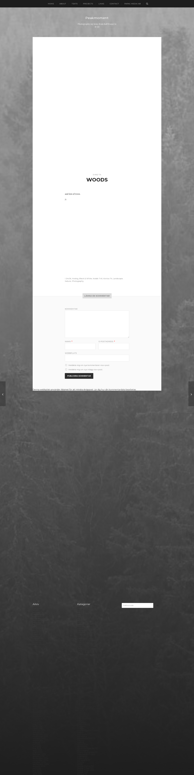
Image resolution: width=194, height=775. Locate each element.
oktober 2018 (39, 505)
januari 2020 (39, 476)
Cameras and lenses (87, 486)
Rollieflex (81, 694)
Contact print (83, 500)
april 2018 (37, 517)
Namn (68, 341)
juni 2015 (37, 585)
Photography (78, 281)
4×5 (79, 450)
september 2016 (41, 555)
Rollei (80, 688)
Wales (80, 741)
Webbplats (71, 353)
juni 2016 (37, 561)
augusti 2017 (39, 533)
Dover (80, 525)
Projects (88, 4)
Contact (114, 4)
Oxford (80, 658)
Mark (79, 634)
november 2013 (40, 622)
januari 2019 (39, 500)
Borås (80, 484)
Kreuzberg (82, 616)
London (81, 628)
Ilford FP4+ (82, 583)
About (62, 4)
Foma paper (83, 539)
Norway (81, 656)
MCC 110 (81, 638)
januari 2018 (39, 523)
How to (80, 579)
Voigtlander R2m (85, 739)
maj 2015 (37, 587)
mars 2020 (38, 472)
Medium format (85, 640)
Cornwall (81, 507)
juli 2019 (37, 488)
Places (80, 670)
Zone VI (81, 747)
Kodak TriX (97, 278)
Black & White (85, 278)
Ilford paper (83, 589)
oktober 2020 (39, 458)
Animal (80, 468)
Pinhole (81, 668)
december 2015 (40, 573)
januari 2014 (39, 618)
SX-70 (80, 723)
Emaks (80, 529)
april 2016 (37, 565)
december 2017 (40, 525)
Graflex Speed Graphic (88, 569)
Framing (81, 551)
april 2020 (38, 470)
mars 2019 (38, 496)
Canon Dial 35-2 (85, 490)
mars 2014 (38, 614)
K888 (80, 603)
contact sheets (84, 502)
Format (81, 549)
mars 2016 (37, 567)
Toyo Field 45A (84, 731)
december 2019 (40, 478)
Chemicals (82, 494)
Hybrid (80, 581)
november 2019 (40, 480)
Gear (79, 559)
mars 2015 (37, 591)
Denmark (82, 515)
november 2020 (41, 456)
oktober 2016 (39, 553)
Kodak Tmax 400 (85, 609)
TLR (79, 727)
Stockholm (82, 716)
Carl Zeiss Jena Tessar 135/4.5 (91, 492)
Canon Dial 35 (84, 488)
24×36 (80, 448)
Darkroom (82, 509)
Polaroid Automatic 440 (89, 680)
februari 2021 (39, 450)
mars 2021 (38, 448)
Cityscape (81, 496)
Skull (79, 708)
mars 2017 (38, 543)
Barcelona (82, 472)
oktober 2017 (39, 529)
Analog (75, 278)
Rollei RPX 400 (84, 690)
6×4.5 (79, 454)
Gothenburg (83, 563)
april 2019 (37, 494)
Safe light (82, 698)
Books (80, 482)
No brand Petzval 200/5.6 (89, 650)
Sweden (81, 722)
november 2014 (40, 599)
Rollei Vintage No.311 (87, 692)
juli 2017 (37, 535)
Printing (81, 686)
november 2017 (40, 527)
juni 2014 (37, 609)
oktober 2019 (39, 482)
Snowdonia (82, 710)
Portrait (81, 684)
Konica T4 (107, 278)
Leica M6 (81, 626)
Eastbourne (83, 527)
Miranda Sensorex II (87, 642)
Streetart (81, 720)
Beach (80, 474)
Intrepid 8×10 (83, 599)
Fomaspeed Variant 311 (88, 545)
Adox (79, 462)
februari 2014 (39, 616)
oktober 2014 (39, 601)
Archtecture (83, 470)
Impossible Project (86, 593)
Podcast (81, 676)
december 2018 (40, 502)
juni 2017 (37, 537)
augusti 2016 (39, 557)
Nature (68, 281)
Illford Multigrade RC (87, 591)
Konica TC (82, 614)
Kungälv (81, 618)
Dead (80, 511)
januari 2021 (39, 452)
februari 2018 (39, 521)
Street (80, 718)
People (80, 664)
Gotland (81, 565)
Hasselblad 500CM (86, 577)
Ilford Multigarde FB (87, 587)
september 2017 (41, 531)
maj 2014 (37, 611)
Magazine (82, 630)
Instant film (83, 597)
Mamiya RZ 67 (84, 632)
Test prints (82, 725)
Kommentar (71, 309)
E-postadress (107, 341)
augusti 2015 (39, 581)
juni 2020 (37, 466)
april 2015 (37, 589)
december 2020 (41, 454)
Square (81, 714)
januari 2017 (39, 547)
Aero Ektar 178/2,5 (86, 464)
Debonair (81, 513)
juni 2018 (37, 513)
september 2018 (41, 507)
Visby (79, 737)
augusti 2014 (39, 605)
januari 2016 (38, 571)
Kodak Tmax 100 (85, 607)
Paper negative (84, 662)
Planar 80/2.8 (84, 672)
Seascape (81, 700)
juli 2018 (37, 511)
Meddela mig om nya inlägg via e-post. (85, 369)
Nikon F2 (81, 648)
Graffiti (80, 567)
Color (80, 498)
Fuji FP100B (83, 553)
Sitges (80, 706)
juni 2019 (37, 490)
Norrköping (83, 654)
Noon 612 (81, 652)
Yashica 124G (83, 743)
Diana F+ (81, 519)
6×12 (79, 452)
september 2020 (41, 460)
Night (80, 646)
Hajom (80, 571)
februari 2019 (39, 498)
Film (79, 537)
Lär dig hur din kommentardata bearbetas (115, 389)
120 (79, 446)
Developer (82, 517)
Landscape (118, 278)
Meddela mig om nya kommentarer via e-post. (89, 365)
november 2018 (40, 504)
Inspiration (82, 595)
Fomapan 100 (84, 543)
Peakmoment (97, 18)
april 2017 (37, 541)
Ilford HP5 (82, 585)
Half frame (82, 573)
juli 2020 (37, 464)
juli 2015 (37, 583)
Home (51, 4)
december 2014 (40, 597)
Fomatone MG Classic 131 (89, 547)
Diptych (81, 521)
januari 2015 (38, 595)
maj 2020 (37, 468)
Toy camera (83, 729)
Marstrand (82, 636)
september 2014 (41, 603)
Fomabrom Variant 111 (87, 541)
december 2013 (40, 620)
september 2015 (41, 579)
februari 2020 (39, 474)
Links (101, 4)
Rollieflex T (82, 696)
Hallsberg (82, 575)
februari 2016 (39, 569)
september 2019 (41, 484)
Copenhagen (83, 505)
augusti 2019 (39, 486)
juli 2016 (37, 559)
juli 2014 (37, 607)
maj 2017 (37, 539)
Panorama (82, 660)
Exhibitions (82, 533)
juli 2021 (37, 446)
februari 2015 (39, 593)
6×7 (79, 458)
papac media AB (132, 4)
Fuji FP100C (83, 555)
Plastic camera (84, 674)
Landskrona (83, 622)
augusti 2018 (39, 509)
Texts (75, 4)
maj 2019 (37, 492)
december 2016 (40, 549)
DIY (79, 523)
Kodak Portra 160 (85, 605)
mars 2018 (38, 519)
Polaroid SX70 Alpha (87, 682)
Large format (83, 624)
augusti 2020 (39, 462)
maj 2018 (37, 515)
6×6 (79, 456)
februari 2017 (39, 545)
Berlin (80, 478)
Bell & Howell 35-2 (86, 476)
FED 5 (80, 535)
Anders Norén (101, 767)
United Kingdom (85, 735)
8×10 (79, 460)
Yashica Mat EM (84, 745)
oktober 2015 (39, 577)
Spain (80, 712)
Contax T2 (82, 504)
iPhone (80, 601)
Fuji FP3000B (84, 557)
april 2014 (37, 613)
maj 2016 (37, 563)
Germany (81, 561)
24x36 (68, 278)
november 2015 (40, 575)
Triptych (81, 733)
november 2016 (40, 551)
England (81, 531)
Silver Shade (83, 704)
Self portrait (83, 702)
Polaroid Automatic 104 (88, 678)
